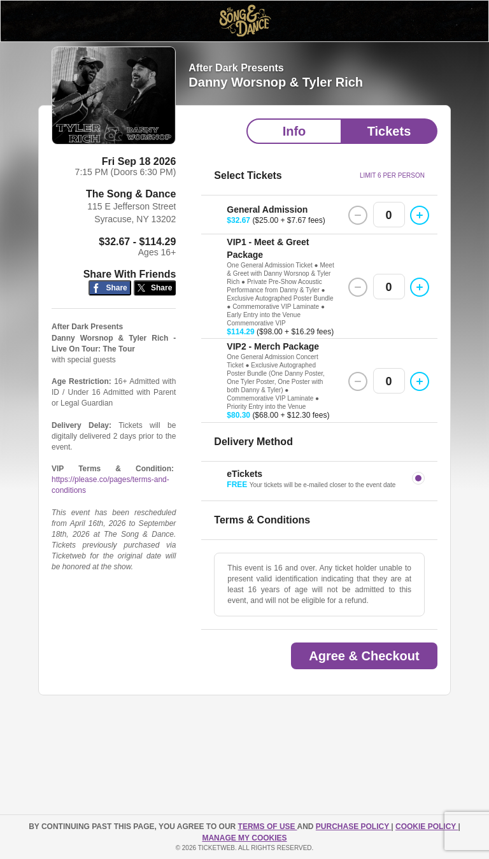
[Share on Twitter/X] (155, 288)
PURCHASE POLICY (353, 826)
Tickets (389, 131)
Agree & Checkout (364, 656)
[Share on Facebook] (110, 288)
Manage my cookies (244, 838)
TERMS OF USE (267, 826)
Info (294, 131)
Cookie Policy (426, 826)
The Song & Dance (131, 193)
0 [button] (389, 215)
